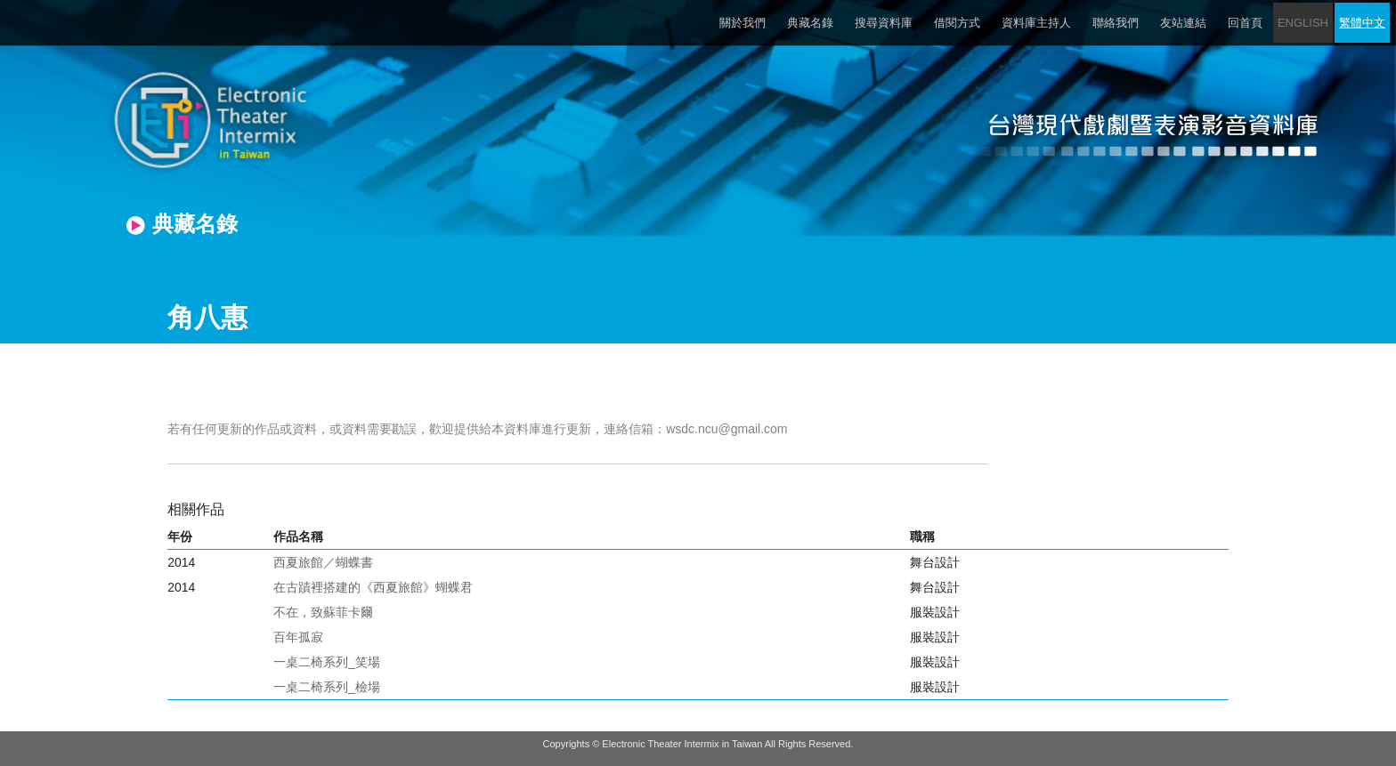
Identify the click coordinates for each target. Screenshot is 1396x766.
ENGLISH (1303, 22)
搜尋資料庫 (884, 22)
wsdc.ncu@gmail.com (726, 429)
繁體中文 (1362, 22)
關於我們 (742, 22)
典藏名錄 (810, 22)
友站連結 (1183, 22)
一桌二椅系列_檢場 (326, 687)
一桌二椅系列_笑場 (326, 662)
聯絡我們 (1115, 22)
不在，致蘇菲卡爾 (323, 612)
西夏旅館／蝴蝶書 (323, 562)
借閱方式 (957, 22)
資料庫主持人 (1036, 22)
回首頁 (1245, 22)
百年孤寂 (298, 637)
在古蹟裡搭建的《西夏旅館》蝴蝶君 (373, 587)
